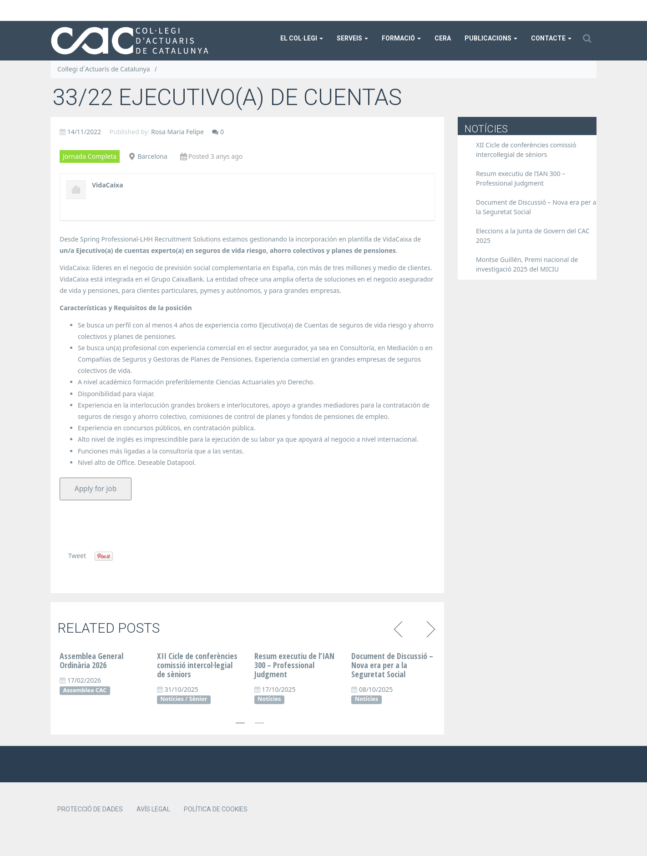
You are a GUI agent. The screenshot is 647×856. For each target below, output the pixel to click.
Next (429, 628)
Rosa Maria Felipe (177, 131)
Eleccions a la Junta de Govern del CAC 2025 (533, 236)
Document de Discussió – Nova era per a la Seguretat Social (392, 665)
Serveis (352, 38)
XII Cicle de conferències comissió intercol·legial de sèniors (197, 665)
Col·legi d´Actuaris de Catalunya (103, 69)
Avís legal (153, 809)
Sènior (198, 699)
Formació (401, 38)
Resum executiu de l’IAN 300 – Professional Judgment (294, 665)
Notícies (171, 699)
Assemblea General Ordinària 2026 (91, 660)
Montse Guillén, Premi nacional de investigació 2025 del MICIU (527, 264)
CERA (443, 38)
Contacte (551, 38)
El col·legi (301, 38)
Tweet (77, 555)
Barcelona (152, 156)
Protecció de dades (90, 809)
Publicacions (491, 38)
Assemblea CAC (85, 690)
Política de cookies (216, 809)
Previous (400, 628)
